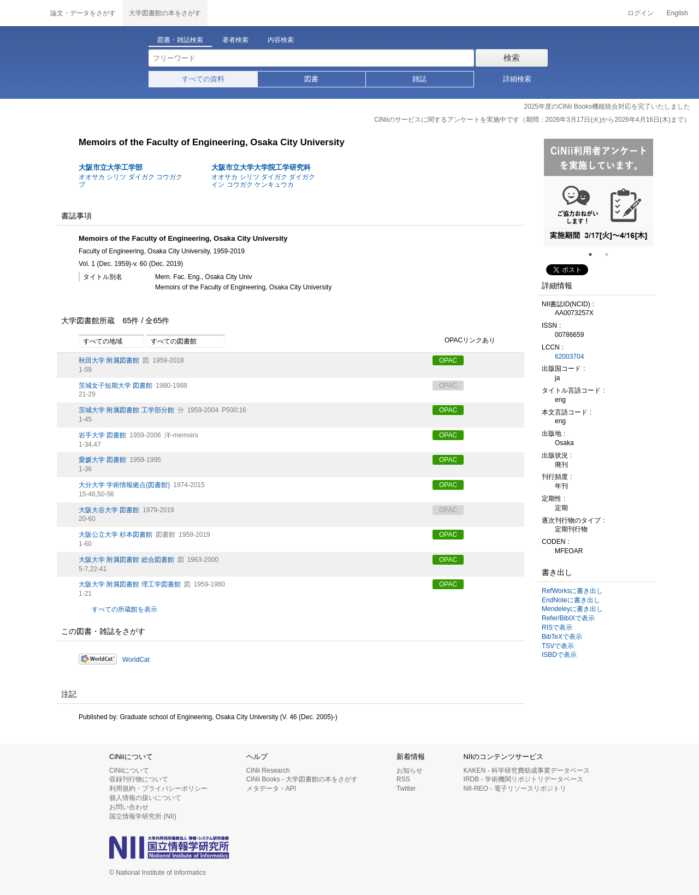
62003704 (569, 356)
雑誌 (419, 79)
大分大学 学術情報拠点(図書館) (124, 485)
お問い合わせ (129, 807)
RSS (403, 779)
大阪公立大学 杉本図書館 (115, 534)
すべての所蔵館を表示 (124, 609)
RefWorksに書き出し (572, 591)
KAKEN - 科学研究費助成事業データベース (527, 770)
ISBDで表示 (559, 655)
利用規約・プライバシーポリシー (158, 788)
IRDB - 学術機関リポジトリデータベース (523, 779)
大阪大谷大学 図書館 (109, 510)
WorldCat (136, 659)
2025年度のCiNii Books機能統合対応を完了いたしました (607, 106)
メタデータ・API (271, 788)
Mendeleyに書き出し (572, 609)
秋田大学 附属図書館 (109, 360)
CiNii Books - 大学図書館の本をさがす (302, 779)
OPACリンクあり (464, 341)
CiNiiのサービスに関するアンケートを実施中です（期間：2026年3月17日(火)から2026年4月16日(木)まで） (532, 119)
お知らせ (409, 770)
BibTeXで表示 (562, 637)
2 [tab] (611, 254)
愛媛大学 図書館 (102, 460)
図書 (311, 79)
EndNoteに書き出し (571, 600)
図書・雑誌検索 (180, 40)
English (677, 13)
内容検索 (281, 40)
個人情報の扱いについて (145, 798)
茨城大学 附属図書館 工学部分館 (126, 410)
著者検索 (235, 40)
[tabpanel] (598, 193)
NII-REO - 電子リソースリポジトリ (515, 788)
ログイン (640, 13)
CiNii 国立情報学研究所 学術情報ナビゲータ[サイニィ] (22, 13)
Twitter (406, 788)
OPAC (448, 360)
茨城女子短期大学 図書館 (115, 385)
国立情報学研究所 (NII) (142, 816)
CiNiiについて (129, 770)
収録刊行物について (138, 779)
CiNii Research (268, 770)
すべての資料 (203, 79)
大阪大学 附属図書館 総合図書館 (126, 560)
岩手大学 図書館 (102, 435)
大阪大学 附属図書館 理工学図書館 (130, 584)
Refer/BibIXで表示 (568, 618)
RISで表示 (557, 627)
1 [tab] (594, 254)
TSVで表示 (558, 646)
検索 (511, 57)
